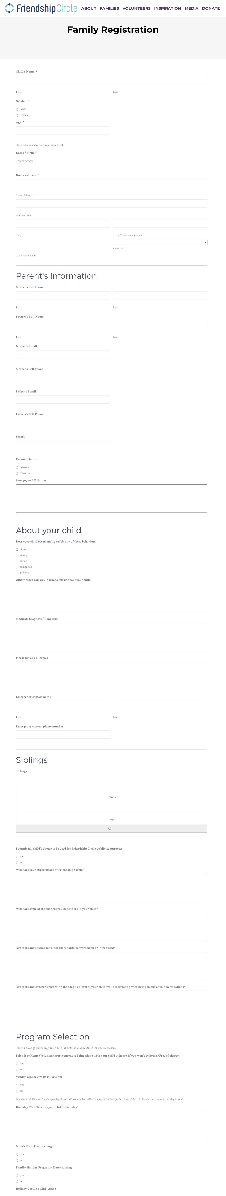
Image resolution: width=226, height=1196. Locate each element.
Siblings (21, 771)
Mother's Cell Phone (29, 369)
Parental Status (26, 459)
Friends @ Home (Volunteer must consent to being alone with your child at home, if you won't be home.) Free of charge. (97, 1056)
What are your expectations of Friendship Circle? (50, 870)
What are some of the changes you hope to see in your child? (57, 909)
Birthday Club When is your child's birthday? (47, 1107)
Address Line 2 (24, 215)
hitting (23, 561)
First (19, 92)
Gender (22, 101)
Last (115, 92)
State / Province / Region (127, 235)
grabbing (24, 572)
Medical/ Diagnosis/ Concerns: (37, 619)
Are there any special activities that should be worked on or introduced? (65, 948)
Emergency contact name (33, 697)
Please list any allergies (32, 658)
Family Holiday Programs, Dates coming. (44, 1167)
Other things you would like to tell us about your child (53, 580)
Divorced (25, 473)
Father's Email (26, 391)
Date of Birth (26, 153)
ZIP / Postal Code (26, 255)
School (20, 437)
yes (22, 856)
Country (118, 248)
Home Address (27, 175)
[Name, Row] (111, 785)
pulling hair (26, 567)
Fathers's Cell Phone (29, 414)
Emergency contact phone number (39, 726)
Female (24, 115)
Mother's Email (26, 346)
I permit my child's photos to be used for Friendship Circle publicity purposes (69, 849)
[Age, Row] (111, 807)
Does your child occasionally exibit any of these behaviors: (56, 541)
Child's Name (26, 72)
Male (23, 109)
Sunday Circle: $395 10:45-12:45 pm (39, 1077)
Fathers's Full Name (30, 317)
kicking (24, 555)
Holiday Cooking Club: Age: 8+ (37, 1189)
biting (23, 549)
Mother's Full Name (29, 287)
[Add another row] (109, 828)
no (21, 862)
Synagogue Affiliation (31, 480)
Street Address (24, 195)
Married (24, 467)
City (18, 235)
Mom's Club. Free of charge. (35, 1146)
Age (20, 122)
